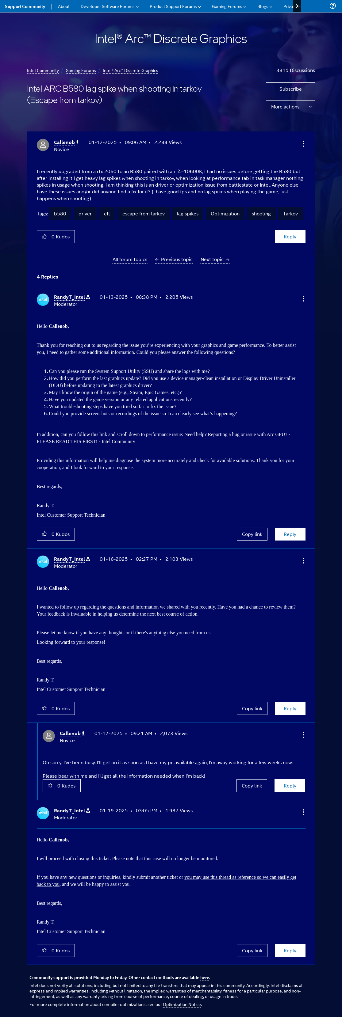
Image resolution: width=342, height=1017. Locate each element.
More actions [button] (285, 106)
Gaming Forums (81, 70)
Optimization (225, 213)
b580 (60, 213)
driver (85, 213)
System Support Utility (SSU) (124, 371)
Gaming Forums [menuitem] (227, 6)
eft (107, 213)
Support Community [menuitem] (25, 6)
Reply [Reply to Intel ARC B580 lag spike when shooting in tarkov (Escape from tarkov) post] (290, 236)
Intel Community (43, 70)
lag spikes (187, 213)
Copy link (252, 533)
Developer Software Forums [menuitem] (108, 6)
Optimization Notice (182, 1004)
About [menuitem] (64, 6)
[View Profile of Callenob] (66, 142)
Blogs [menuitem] (262, 6)
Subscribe (290, 88)
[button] (302, 144)
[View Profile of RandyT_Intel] (72, 297)
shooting (261, 213)
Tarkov (290, 213)
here (204, 977)
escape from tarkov (143, 213)
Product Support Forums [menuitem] (173, 6)
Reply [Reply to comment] (290, 533)
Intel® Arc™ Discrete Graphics (130, 70)
